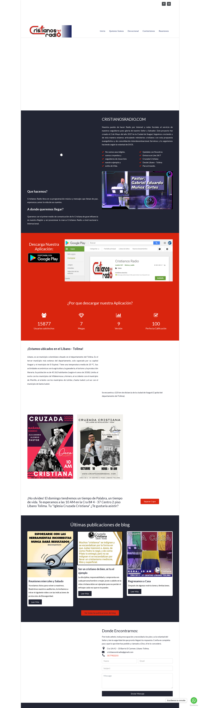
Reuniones (164, 31)
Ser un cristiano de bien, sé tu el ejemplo (145, 530)
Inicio (102, 31)
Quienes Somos (116, 31)
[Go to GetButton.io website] (194, 705)
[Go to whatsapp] (194, 700)
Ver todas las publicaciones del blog (120, 565)
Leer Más (79, 513)
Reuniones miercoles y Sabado (101, 505)
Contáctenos (149, 31)
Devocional (133, 31)
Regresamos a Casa (170, 567)
